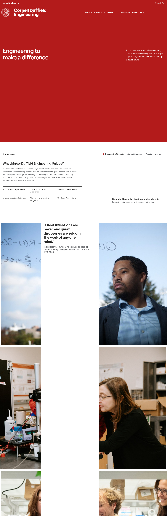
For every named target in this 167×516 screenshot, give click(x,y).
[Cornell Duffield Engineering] (29, 12)
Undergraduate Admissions (14, 198)
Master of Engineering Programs (39, 199)
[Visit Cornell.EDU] (5, 12)
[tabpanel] (83, 182)
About (88, 12)
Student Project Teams (67, 189)
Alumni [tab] (158, 154)
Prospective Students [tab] (114, 154)
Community (124, 12)
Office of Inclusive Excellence (37, 190)
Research (112, 12)
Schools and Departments (14, 189)
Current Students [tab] (134, 154)
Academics (99, 12)
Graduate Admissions (66, 198)
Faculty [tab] (149, 154)
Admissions (138, 12)
